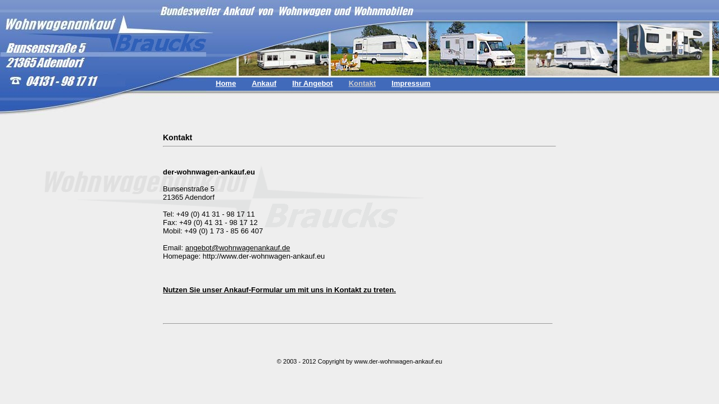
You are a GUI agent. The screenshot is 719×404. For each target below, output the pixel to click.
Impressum (411, 83)
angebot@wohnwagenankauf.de (237, 248)
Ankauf (264, 83)
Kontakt (362, 83)
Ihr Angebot (312, 83)
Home (226, 83)
